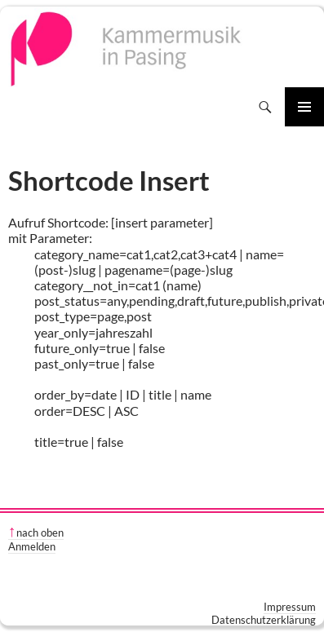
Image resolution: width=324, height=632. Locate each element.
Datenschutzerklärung (263, 619)
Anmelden (31, 546)
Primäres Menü (304, 106)
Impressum (290, 606)
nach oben (40, 532)
